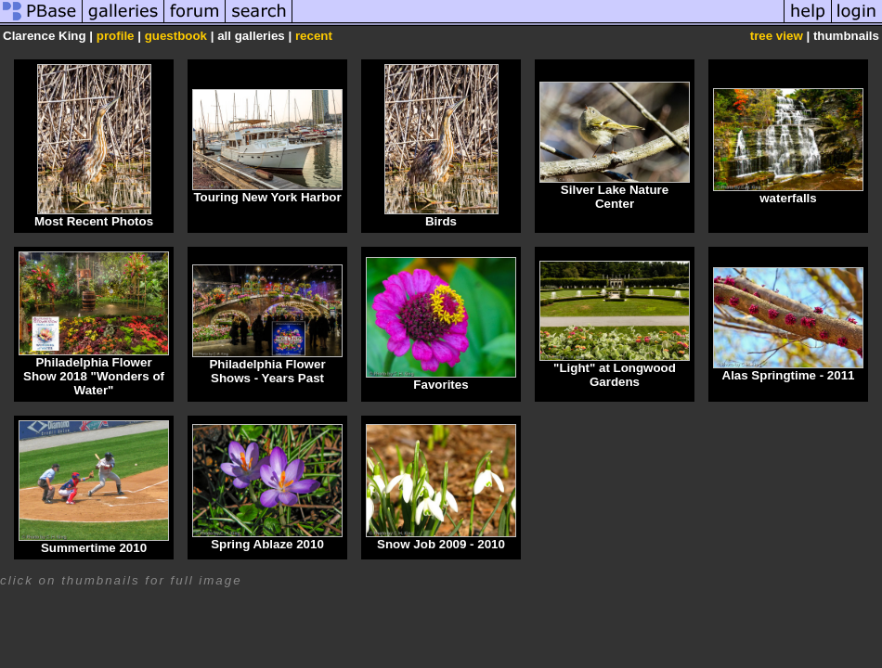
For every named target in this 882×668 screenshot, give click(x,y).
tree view (776, 36)
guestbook (176, 36)
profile (116, 36)
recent (313, 36)
